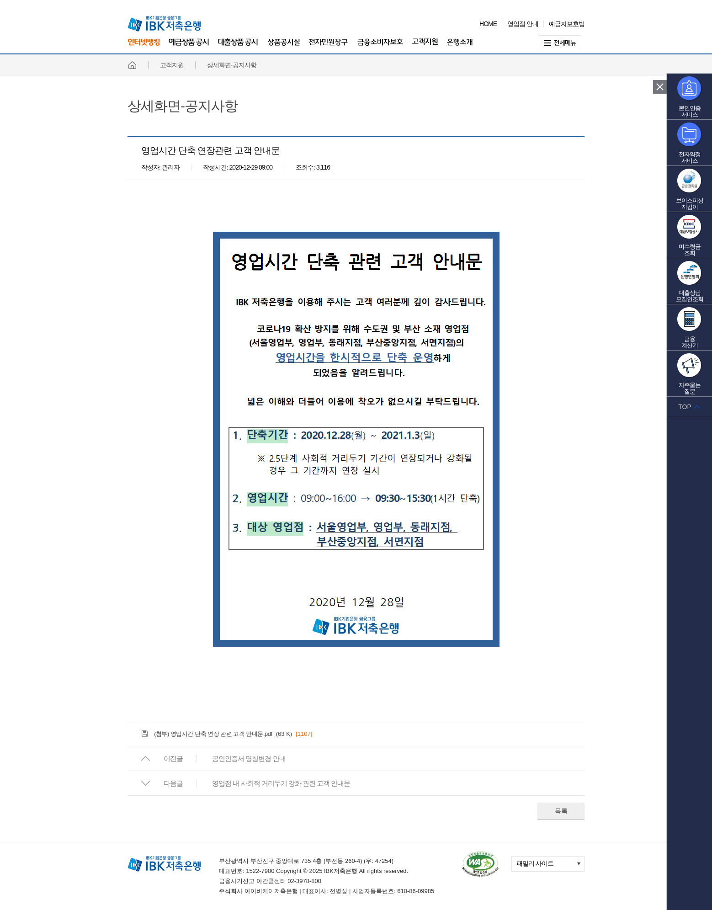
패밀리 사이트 (534, 863)
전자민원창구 (328, 46)
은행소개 (460, 46)
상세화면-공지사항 (183, 106)
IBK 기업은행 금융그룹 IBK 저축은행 (164, 24)
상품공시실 (283, 46)
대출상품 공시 (238, 46)
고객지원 (425, 46)
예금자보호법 (566, 23)
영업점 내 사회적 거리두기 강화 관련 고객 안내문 (281, 783)
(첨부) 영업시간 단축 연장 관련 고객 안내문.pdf (213, 733)
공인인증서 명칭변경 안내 (248, 758)
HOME (488, 23)
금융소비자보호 (380, 46)
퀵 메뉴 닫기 (660, 87)
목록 (561, 810)
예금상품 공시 (189, 46)
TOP (684, 406)
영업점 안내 (522, 23)
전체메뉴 (561, 42)
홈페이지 (132, 65)
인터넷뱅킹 (143, 45)
